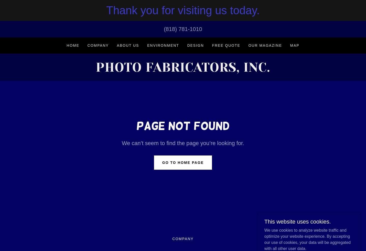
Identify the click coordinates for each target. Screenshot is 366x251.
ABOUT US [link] (128, 45)
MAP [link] (294, 45)
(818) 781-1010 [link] (183, 29)
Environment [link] (163, 45)
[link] (183, 70)
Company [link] (98, 45)
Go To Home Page (183, 163)
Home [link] (73, 45)
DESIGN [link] (195, 45)
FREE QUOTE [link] (226, 45)
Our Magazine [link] (265, 45)
